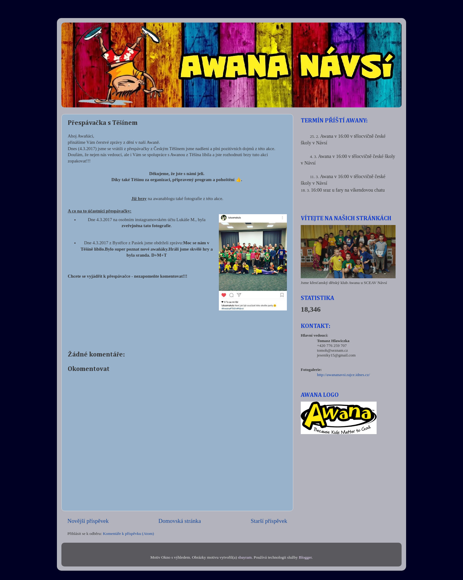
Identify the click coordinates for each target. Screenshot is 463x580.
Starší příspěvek (269, 521)
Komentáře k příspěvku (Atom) (128, 533)
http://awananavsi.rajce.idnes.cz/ (343, 374)
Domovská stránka (179, 521)
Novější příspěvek (88, 521)
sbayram (245, 557)
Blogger (305, 557)
